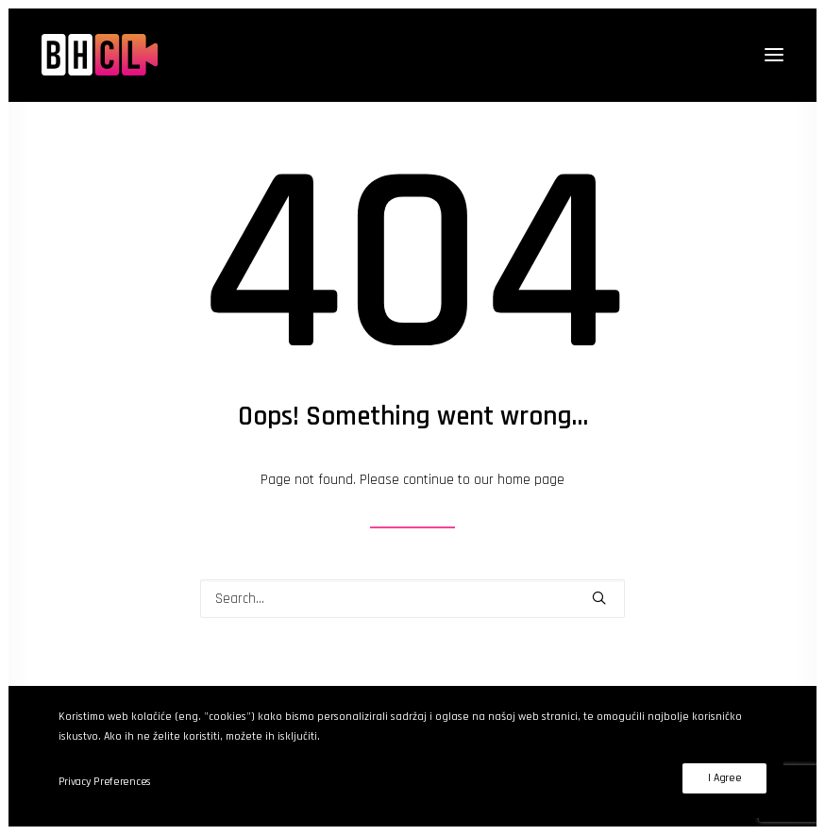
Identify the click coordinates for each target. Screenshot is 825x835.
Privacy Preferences (105, 782)
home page (530, 480)
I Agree (724, 778)
